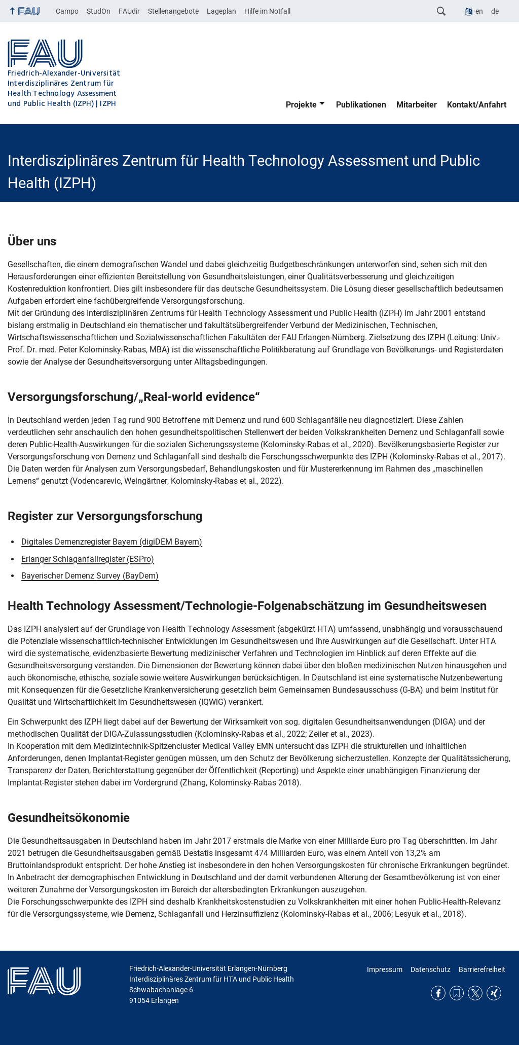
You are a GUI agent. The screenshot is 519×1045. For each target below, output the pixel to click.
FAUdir (129, 11)
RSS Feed (457, 993)
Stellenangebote (173, 11)
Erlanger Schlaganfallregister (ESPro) (87, 559)
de (495, 11)
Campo (67, 11)
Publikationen (361, 105)
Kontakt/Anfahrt (476, 105)
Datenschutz (431, 969)
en (479, 11)
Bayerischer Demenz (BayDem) (90, 576)
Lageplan (221, 11)
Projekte (301, 105)
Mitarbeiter (416, 105)
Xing (494, 993)
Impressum (384, 969)
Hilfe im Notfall (267, 11)
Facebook (438, 993)
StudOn (98, 11)
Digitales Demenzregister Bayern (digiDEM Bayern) (111, 542)
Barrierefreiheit (482, 969)
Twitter (475, 993)
